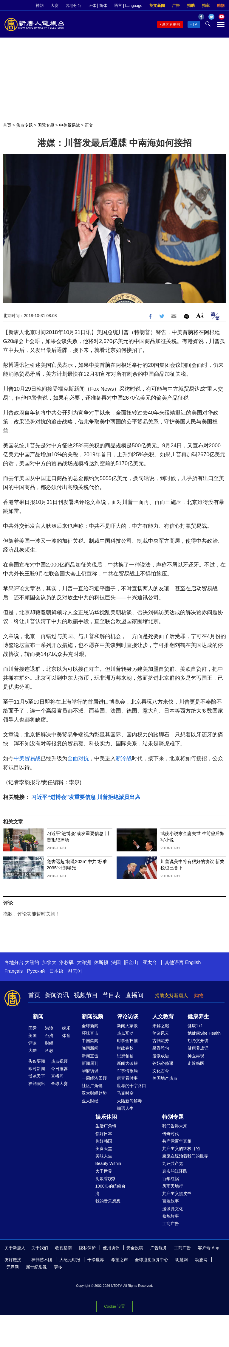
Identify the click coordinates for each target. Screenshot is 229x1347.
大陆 (32, 1050)
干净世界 (95, 1259)
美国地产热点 (164, 1078)
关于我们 (39, 1247)
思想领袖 (125, 1055)
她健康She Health (204, 1033)
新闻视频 (92, 1016)
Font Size (200, 315)
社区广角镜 (92, 1085)
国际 (32, 1028)
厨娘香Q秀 (105, 1178)
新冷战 (124, 758)
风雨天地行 (172, 1186)
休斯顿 (101, 962)
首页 (7, 125)
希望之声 (119, 1259)
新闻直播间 (171, 24)
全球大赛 (59, 1083)
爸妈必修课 (162, 1063)
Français (13, 971)
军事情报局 (127, 1070)
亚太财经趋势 (94, 1093)
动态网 (201, 1259)
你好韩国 (103, 1141)
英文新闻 (157, 5)
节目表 (111, 995)
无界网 (12, 1267)
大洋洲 (84, 962)
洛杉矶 (66, 962)
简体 (103, 5)
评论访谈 (127, 1016)
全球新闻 (90, 1025)
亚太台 (150, 962)
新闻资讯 (57, 995)
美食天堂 (103, 1148)
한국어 (75, 971)
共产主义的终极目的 (181, 1148)
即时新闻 (36, 1068)
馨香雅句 (160, 1048)
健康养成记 (198, 1048)
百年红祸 (170, 1178)
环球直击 (90, 1033)
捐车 (206, 5)
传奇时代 (170, 1133)
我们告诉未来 (174, 1125)
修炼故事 (170, 1216)
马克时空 (125, 1093)
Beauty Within (108, 1163)
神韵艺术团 (41, 1259)
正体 (92, 5)
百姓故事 (170, 1201)
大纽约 (32, 962)
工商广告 (170, 1223)
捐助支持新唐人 (171, 995)
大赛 (54, 5)
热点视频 (59, 1061)
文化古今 (160, 1070)
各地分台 (73, 5)
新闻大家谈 (127, 1025)
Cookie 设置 (114, 1306)
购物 (221, 5)
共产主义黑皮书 (176, 1193)
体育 (66, 1035)
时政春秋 (125, 1048)
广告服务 (158, 1247)
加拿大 (49, 962)
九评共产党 (172, 1163)
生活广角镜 (105, 1125)
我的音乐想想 (107, 1201)
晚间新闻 (90, 1048)
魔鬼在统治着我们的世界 (185, 1156)
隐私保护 (87, 1247)
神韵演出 (36, 1083)
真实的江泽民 (174, 1171)
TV (195, 24)
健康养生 (198, 1016)
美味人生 (103, 1156)
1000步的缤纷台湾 (110, 1190)
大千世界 (103, 1171)
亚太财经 (90, 1100)
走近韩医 (196, 1063)
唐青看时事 (127, 1078)
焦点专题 (24, 125)
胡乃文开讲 (198, 1040)
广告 (176, 5)
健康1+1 (195, 1025)
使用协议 (111, 1247)
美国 (32, 1035)
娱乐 (66, 1028)
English (193, 962)
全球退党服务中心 (151, 1259)
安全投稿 (134, 1247)
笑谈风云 (160, 1033)
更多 (58, 1267)
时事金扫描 (127, 1040)
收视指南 (63, 1247)
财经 (49, 1043)
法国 (116, 962)
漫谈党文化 (172, 1208)
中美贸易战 (69, 125)
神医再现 (196, 1055)
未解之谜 (160, 1025)
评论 (32, 1043)
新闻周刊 (90, 1063)
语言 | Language (128, 5)
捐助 (191, 5)
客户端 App (208, 1247)
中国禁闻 (90, 1040)
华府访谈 (90, 1070)
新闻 (38, 1016)
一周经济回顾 (94, 1078)
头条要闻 (36, 1061)
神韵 (40, 5)
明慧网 (181, 1259)
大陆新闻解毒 (129, 1100)
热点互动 (125, 1033)
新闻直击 (90, 1055)
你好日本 (103, 1133)
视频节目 (86, 995)
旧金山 (131, 962)
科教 (49, 1050)
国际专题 (46, 125)
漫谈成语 (160, 1055)
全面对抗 (78, 758)
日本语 (56, 971)
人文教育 (163, 1016)
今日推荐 (59, 1068)
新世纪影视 (36, 1267)
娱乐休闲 (106, 1117)
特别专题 (173, 1117)
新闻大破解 (127, 1063)
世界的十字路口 (131, 1085)
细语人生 (125, 1108)
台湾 (49, 1035)
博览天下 (36, 1076)
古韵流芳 (160, 1040)
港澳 (49, 1028)
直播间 (134, 995)
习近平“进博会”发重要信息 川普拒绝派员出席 (85, 797)
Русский (36, 971)
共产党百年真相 (176, 1141)
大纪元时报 (69, 1259)
